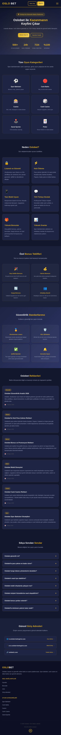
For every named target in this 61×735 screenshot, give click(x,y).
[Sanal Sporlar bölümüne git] (16, 124)
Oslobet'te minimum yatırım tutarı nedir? (19, 608)
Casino (4, 708)
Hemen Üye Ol (24, 35)
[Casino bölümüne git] (16, 104)
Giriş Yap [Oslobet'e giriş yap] (32, 3)
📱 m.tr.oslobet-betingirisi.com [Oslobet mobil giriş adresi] (30, 646)
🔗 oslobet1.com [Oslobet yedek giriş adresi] (30, 652)
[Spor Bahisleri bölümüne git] (16, 84)
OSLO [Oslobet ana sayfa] (8, 667)
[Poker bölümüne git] (45, 124)
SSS (3, 689)
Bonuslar (4, 685)
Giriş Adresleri (6, 692)
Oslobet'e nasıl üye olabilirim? (15, 578)
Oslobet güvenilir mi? (12, 556)
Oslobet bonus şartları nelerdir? (16, 600)
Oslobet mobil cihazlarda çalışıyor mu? (18, 586)
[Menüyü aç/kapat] (57, 3)
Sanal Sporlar (6, 714)
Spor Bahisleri (6, 701)
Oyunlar (4, 682)
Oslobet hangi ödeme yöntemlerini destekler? (21, 571)
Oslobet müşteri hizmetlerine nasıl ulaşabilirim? (22, 593)
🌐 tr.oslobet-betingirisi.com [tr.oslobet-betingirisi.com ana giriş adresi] (30, 639)
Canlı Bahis (5, 705)
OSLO (9, 3)
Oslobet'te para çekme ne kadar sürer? (18, 563)
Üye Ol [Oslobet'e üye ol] (41, 3)
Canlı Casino (6, 711)
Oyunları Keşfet (36, 35)
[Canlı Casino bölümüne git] (45, 104)
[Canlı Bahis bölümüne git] (45, 84)
